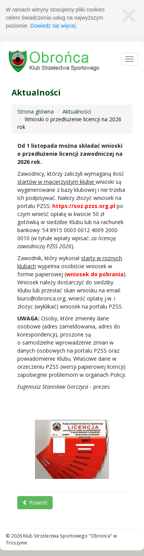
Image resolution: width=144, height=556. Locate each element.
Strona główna (35, 111)
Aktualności (77, 111)
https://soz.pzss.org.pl (83, 206)
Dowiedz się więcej (53, 26)
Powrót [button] (35, 502)
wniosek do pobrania (95, 274)
